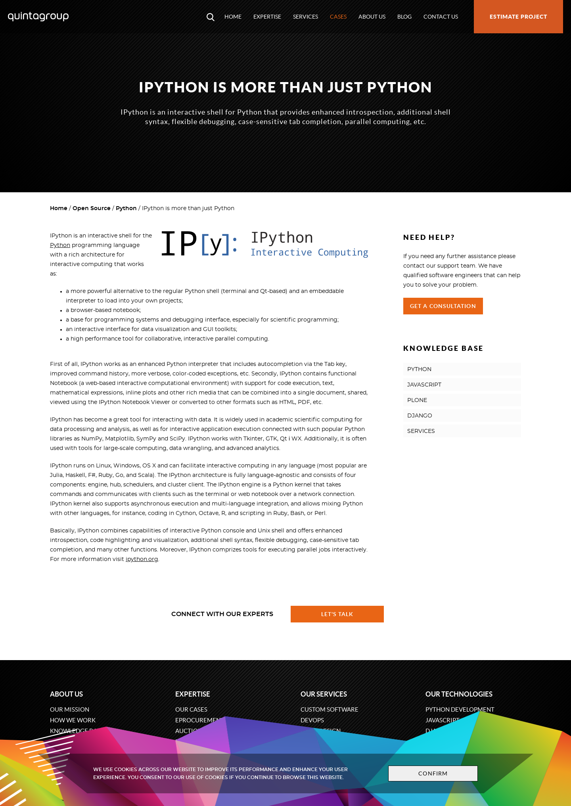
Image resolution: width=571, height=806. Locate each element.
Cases (338, 16)
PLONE (417, 400)
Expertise (267, 16)
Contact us (440, 16)
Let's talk (337, 614)
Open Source (92, 208)
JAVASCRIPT (424, 385)
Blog (404, 16)
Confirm (433, 773)
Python (126, 208)
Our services (324, 694)
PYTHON (419, 369)
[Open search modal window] (210, 16)
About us (371, 16)
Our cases (191, 709)
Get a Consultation (443, 306)
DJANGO (419, 416)
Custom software (329, 709)
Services (305, 16)
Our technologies (458, 694)
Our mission (69, 709)
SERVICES (421, 431)
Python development (459, 709)
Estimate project (518, 16)
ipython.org (142, 559)
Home (232, 16)
